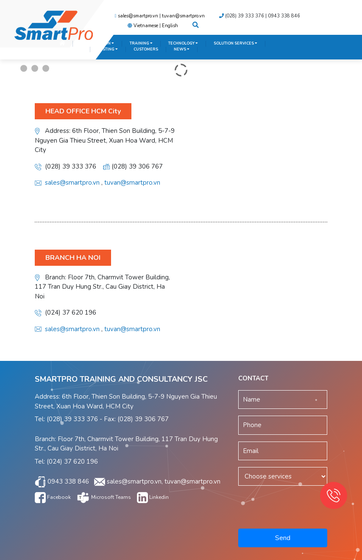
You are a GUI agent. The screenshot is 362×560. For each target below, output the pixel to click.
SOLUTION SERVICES (235, 43)
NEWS (181, 49)
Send (282, 538)
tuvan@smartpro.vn (183, 16)
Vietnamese (146, 26)
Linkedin (153, 497)
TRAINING (141, 43)
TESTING (108, 49)
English (170, 26)
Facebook (53, 497)
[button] (195, 26)
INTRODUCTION (97, 43)
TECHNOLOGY (183, 43)
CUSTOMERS (146, 49)
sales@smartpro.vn (138, 16)
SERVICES (70, 49)
